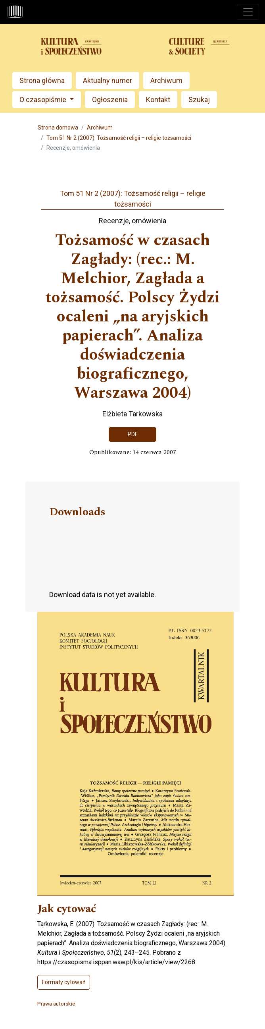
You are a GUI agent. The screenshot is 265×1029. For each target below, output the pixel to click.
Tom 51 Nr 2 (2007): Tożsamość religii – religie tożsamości (118, 138)
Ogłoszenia (110, 99)
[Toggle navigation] (248, 12)
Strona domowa (58, 127)
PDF (133, 434)
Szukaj (199, 99)
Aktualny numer (107, 80)
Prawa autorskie (56, 1003)
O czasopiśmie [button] (43, 99)
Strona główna (42, 80)
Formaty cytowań (64, 982)
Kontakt (158, 99)
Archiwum (166, 80)
